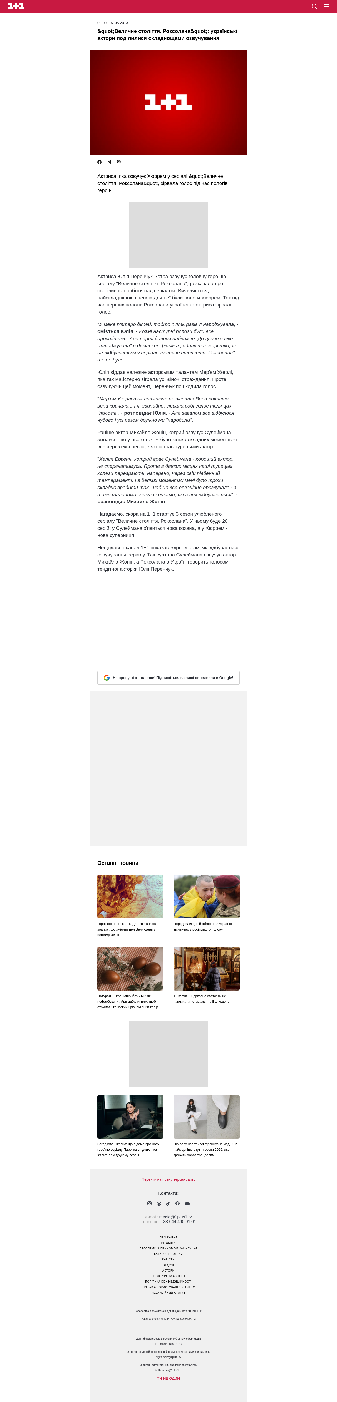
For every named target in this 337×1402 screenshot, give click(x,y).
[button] (326, 6)
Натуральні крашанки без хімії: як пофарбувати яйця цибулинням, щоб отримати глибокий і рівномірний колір (127, 1001)
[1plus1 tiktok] (168, 1204)
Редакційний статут (168, 1292)
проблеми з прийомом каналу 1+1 (169, 1248)
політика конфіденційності (168, 1281)
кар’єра (168, 1259)
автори (168, 1270)
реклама (168, 1243)
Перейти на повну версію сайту (168, 1179)
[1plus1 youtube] (187, 1204)
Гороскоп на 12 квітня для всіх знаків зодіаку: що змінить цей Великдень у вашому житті (126, 929)
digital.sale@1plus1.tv (168, 1357)
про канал (168, 1237)
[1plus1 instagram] (149, 1204)
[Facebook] (99, 162)
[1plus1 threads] (159, 1204)
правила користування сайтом (168, 1287)
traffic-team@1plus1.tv (168, 1370)
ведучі (168, 1265)
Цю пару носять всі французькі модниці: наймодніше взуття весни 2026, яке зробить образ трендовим (205, 1149)
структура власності (168, 1276)
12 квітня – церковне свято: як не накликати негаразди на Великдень (201, 998)
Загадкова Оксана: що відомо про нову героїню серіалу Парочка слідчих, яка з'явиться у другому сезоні (128, 1149)
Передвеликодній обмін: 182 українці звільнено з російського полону (203, 926)
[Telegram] (109, 162)
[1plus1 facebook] (177, 1204)
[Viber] (119, 162)
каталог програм (168, 1254)
